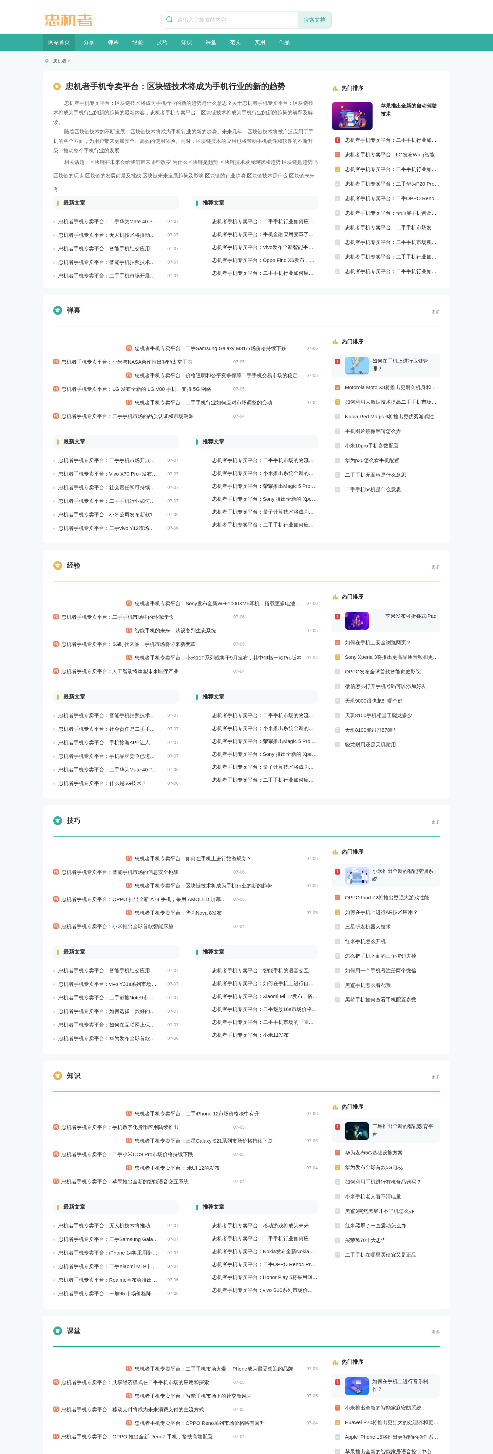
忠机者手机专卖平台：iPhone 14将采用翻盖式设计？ (118, 1111)
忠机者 (60, 60)
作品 (284, 42)
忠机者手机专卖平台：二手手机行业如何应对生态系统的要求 (280, 484)
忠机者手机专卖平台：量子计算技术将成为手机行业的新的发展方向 (288, 471)
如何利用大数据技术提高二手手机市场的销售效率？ (392, 402)
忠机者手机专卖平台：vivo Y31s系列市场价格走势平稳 (120, 876)
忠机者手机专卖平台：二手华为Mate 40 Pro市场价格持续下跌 (128, 695)
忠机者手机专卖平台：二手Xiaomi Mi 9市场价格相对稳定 (122, 1125)
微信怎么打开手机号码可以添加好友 (385, 652)
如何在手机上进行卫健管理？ (400, 364)
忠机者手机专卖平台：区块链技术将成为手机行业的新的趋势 (268, 805)
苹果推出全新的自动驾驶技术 (409, 110)
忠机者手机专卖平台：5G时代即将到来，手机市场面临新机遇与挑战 (135, 1373)
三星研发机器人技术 (368, 859)
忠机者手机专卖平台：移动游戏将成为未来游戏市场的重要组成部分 (288, 1084)
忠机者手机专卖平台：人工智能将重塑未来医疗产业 (120, 597)
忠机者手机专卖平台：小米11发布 (250, 927)
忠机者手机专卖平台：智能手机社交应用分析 (109, 248)
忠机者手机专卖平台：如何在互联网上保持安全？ (114, 917)
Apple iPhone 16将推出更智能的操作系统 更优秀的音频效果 (392, 1302)
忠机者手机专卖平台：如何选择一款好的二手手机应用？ (122, 903)
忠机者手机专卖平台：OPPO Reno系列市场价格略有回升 (264, 1261)
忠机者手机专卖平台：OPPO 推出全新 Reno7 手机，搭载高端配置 (137, 1261)
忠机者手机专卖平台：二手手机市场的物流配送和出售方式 (278, 419)
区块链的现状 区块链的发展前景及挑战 (97, 175)
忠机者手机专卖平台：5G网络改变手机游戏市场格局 (271, 1357)
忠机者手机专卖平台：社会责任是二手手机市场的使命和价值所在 (132, 654)
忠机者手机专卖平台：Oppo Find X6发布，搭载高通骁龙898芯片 (285, 260)
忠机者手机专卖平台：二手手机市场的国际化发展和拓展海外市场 (132, 1333)
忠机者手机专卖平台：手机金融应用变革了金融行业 (270, 234)
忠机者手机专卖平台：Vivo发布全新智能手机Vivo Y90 (273, 247)
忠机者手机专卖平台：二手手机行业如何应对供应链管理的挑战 (392, 169)
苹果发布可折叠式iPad (410, 582)
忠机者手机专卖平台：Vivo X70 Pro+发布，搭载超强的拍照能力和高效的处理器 (148, 433)
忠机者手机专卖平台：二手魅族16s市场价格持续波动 (272, 901)
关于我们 (143, 1419)
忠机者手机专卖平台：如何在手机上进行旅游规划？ (257, 791)
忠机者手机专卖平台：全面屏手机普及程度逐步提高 (392, 213)
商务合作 (286, 1419)
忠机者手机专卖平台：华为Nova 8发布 (243, 818)
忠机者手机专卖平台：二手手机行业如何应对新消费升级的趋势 (283, 1305)
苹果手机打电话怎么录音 (373, 1375)
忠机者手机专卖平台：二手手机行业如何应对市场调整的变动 (268, 375)
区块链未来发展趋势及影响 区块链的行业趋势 (194, 175)
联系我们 (200, 1419)
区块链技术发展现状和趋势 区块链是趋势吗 (269, 162)
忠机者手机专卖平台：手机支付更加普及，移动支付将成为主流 (129, 1360)
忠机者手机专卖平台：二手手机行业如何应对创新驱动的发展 (392, 271)
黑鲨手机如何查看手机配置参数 (380, 932)
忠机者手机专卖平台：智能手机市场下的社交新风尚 (257, 1248)
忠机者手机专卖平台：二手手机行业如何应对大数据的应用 (278, 1097)
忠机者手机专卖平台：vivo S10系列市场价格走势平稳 (273, 1148)
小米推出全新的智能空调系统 (402, 808)
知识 (186, 42)
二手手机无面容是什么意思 (375, 475)
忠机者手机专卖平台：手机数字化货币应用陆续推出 (120, 1013)
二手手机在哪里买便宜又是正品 (380, 1154)
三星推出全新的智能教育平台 (402, 1029)
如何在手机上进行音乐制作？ (400, 1251)
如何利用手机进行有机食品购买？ (383, 1081)
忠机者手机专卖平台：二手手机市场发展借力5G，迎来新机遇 (392, 227)
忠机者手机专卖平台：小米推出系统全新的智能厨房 (270, 432)
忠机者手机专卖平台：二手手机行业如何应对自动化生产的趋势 (283, 221)
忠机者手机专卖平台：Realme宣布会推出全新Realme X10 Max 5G (134, 1138)
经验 (137, 42)
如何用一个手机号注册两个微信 (380, 903)
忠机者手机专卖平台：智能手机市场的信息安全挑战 (120, 791)
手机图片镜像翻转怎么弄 (373, 431)
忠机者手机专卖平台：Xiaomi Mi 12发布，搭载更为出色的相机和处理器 (293, 888)
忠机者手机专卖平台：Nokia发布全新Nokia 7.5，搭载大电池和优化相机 (293, 1110)
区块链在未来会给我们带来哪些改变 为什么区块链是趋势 (154, 162)
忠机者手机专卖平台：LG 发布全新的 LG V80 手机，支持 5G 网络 (137, 362)
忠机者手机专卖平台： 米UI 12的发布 (241, 1040)
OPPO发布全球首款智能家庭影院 (383, 638)
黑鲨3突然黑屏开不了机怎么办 (379, 1110)
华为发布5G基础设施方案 (374, 1052)
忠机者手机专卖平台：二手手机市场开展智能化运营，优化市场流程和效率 (142, 276)
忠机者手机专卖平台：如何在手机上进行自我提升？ (270, 875)
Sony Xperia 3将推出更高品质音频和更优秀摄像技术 (392, 623)
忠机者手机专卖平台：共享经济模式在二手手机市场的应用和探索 (135, 1234)
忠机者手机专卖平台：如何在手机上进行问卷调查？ (116, 1346)
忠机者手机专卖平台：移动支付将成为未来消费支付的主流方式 (133, 1248)
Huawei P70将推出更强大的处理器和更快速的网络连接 (392, 1288)
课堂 (211, 42)
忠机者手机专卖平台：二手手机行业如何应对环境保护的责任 (127, 460)
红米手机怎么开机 (365, 874)
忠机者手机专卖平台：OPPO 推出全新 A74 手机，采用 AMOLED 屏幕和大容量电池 (156, 805)
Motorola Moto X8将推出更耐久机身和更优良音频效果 (392, 387)
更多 (435, 311)
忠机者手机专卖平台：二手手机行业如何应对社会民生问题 (392, 140)
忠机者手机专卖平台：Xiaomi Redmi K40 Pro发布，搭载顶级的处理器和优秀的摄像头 (309, 1370)
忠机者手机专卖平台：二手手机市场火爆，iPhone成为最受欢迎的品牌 (278, 1234)
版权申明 (257, 1419)
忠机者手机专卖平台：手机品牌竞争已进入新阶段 (114, 682)
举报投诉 (229, 1419)
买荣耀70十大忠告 (365, 1139)
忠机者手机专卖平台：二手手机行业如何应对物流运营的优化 (280, 273)
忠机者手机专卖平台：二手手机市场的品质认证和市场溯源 (128, 375)
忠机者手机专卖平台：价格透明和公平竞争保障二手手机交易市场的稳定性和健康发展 (296, 362)
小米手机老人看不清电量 (373, 1095)
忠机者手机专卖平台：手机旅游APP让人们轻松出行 (116, 668)
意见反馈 (343, 1419)
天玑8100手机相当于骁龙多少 (378, 682)
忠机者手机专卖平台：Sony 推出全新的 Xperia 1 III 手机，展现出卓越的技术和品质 (306, 458)
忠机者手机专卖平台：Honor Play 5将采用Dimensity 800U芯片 (283, 1136)
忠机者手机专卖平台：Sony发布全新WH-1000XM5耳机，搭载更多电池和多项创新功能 (297, 570)
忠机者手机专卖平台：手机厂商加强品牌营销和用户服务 (275, 1344)
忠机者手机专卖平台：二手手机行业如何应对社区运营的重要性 (392, 257)
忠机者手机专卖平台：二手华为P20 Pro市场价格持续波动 (392, 184)
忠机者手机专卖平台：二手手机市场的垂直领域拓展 (270, 914)
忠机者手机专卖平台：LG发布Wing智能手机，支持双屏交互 (392, 154)
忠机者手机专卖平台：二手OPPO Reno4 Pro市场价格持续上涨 (283, 1123)
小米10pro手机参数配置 (372, 445)
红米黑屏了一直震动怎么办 (375, 1125)
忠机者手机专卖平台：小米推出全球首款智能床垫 (118, 818)
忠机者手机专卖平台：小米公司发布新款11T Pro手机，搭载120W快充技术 (142, 474)
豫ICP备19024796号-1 (317, 1435)
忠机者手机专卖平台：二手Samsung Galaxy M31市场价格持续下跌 (275, 348)
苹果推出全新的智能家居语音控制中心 (388, 1317)
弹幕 (113, 42)
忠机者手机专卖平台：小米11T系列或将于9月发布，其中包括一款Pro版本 (282, 597)
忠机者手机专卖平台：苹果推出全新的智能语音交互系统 (125, 1040)
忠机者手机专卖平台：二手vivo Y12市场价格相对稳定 (118, 487)
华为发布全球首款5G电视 (374, 1066)
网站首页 (59, 42)
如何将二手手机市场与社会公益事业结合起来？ (392, 1361)
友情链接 (314, 1419)
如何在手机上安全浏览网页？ (378, 609)
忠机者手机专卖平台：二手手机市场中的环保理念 (118, 570)
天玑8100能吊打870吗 (370, 696)
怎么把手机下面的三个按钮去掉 (380, 889)
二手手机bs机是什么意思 (373, 489)
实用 (259, 42)
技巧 (162, 42)
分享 (88, 42)
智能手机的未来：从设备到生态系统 (240, 583)
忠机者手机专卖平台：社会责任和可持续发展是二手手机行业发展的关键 (139, 446)
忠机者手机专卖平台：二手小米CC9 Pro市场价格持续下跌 (127, 1026)
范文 (235, 42)
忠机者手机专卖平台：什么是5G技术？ (102, 709)
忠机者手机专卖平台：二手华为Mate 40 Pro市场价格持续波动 (128, 221)
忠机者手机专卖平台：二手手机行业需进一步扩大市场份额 (278, 1331)
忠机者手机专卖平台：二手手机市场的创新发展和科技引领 (124, 1319)
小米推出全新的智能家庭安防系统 (383, 1273)
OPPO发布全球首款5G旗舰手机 (381, 1346)
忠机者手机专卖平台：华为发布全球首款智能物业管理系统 (124, 930)
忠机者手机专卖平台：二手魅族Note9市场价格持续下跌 (121, 890)
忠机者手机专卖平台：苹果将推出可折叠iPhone (266, 1318)
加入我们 (172, 1419)
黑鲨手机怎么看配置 (368, 918)
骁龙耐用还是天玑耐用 (370, 711)
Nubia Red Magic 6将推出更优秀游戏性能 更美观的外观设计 (392, 416)
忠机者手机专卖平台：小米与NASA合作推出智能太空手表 (127, 348)
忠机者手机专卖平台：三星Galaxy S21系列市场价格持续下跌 (268, 1026)
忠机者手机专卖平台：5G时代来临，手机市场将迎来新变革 (129, 583)
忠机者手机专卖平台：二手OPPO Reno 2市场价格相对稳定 (392, 198)
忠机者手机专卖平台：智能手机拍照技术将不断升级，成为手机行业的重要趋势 (147, 262)
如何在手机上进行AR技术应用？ (381, 845)
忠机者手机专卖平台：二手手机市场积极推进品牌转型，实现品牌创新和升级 (392, 242)
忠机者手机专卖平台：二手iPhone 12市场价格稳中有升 (261, 1013)
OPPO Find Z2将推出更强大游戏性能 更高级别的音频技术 (392, 830)
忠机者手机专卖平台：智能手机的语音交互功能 (265, 862)
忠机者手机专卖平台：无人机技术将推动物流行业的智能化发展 (129, 235)
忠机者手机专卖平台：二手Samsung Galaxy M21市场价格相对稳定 (134, 1098)
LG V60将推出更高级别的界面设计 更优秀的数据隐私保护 (392, 1332)
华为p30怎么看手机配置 (372, 460)
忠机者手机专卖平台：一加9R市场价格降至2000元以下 (120, 1152)
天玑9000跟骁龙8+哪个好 (374, 667)
